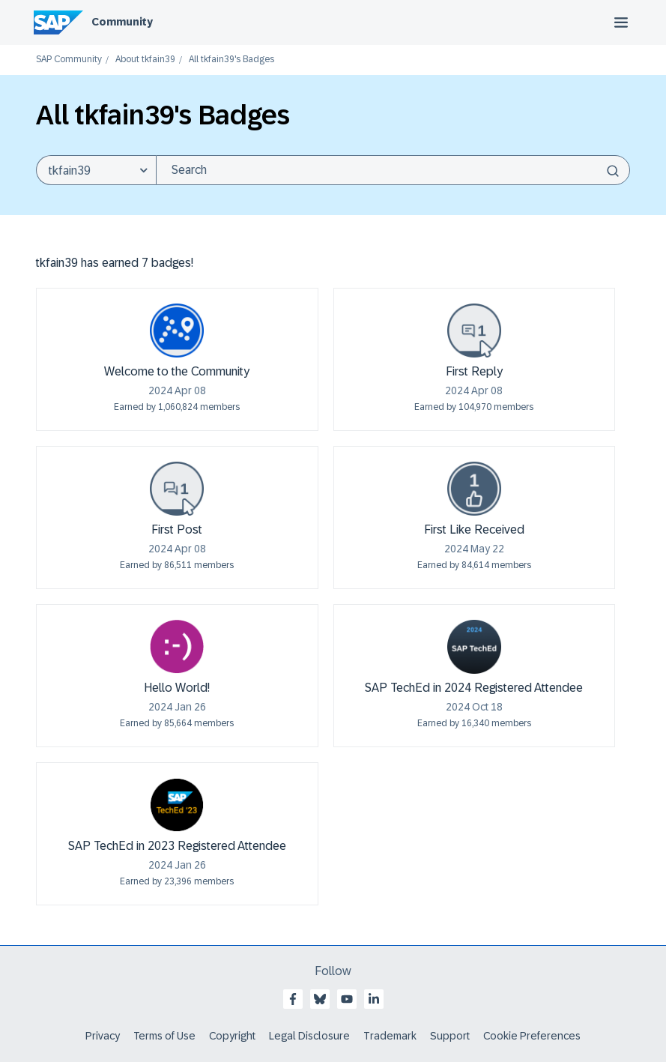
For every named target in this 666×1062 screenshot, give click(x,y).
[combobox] (393, 170)
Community (122, 22)
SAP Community (69, 59)
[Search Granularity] (96, 170)
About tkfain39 (145, 59)
